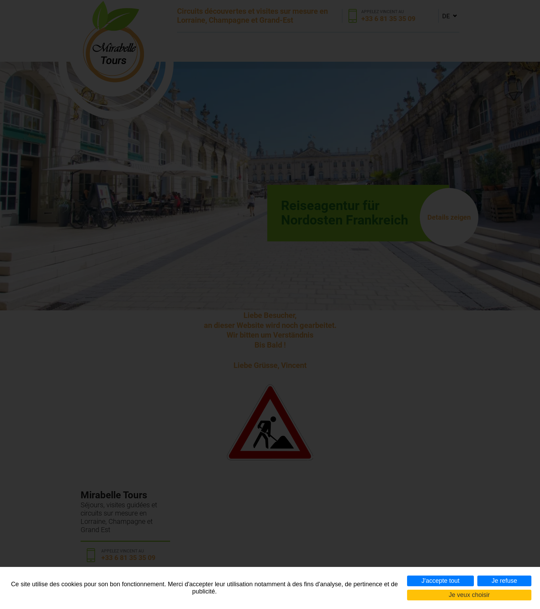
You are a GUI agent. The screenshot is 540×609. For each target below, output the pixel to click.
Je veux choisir (469, 594)
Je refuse (504, 580)
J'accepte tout (441, 580)
